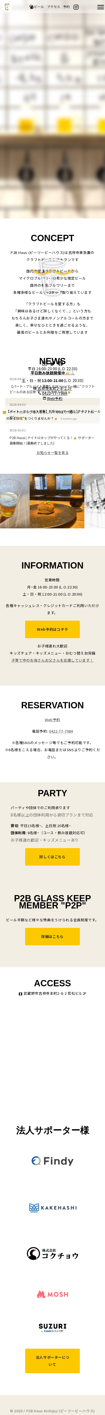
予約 (66, 6)
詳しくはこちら (52, 856)
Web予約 (54, 398)
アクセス (53, 6)
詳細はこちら (52, 936)
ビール (36, 6)
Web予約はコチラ (52, 629)
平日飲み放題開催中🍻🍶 (52, 372)
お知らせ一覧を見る (53, 452)
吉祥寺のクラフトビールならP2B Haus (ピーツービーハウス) (7, 6)
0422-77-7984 (61, 731)
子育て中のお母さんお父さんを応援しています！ (52, 660)
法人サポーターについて (52, 1361)
